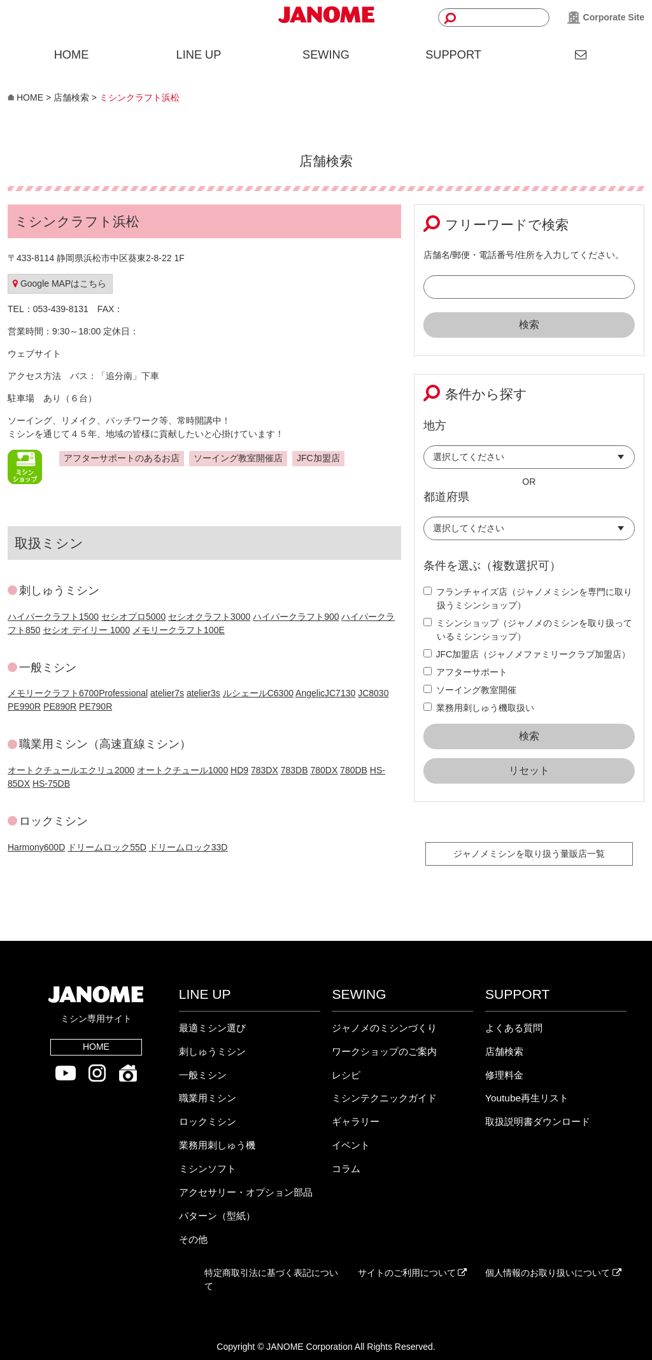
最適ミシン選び (212, 1027)
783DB (294, 770)
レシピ (346, 1075)
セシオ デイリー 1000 (86, 630)
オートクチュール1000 (182, 770)
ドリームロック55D (106, 847)
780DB (353, 770)
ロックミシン (207, 1121)
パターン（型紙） (217, 1215)
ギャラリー (355, 1121)
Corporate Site (605, 17)
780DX (323, 770)
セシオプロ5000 (133, 617)
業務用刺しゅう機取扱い (478, 708)
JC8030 (373, 693)
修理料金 (504, 1075)
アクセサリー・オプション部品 (246, 1192)
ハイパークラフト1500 (53, 617)
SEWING (326, 54)
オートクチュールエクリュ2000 (71, 770)
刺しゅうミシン (212, 1051)
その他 (193, 1239)
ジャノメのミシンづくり (384, 1027)
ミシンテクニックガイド (384, 1097)
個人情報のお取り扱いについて (553, 1273)
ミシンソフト (207, 1168)
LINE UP (199, 54)
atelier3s (203, 693)
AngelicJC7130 (325, 693)
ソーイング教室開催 (469, 690)
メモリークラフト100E (178, 630)
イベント (351, 1145)
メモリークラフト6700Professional (78, 693)
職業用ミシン (207, 1097)
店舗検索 (504, 1051)
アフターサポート (465, 672)
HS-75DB (51, 783)
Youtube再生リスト (527, 1097)
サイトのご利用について (412, 1273)
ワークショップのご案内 (384, 1051)
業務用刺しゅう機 (217, 1145)
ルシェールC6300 (258, 693)
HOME (71, 54)
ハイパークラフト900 (296, 617)
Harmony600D (36, 847)
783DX (264, 770)
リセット (529, 770)
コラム (346, 1168)
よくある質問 (513, 1027)
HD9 (239, 770)
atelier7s (167, 693)
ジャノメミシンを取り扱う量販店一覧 (529, 853)
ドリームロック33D (188, 847)
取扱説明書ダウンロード (537, 1121)
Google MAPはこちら (59, 283)
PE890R (59, 706)
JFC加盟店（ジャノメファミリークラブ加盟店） (527, 654)
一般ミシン (203, 1075)
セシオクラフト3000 (209, 617)
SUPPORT (453, 54)
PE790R (95, 706)
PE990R (24, 706)
